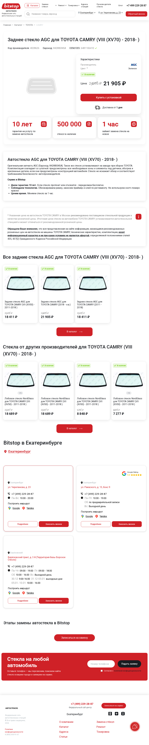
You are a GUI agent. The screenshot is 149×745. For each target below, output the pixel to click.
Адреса (63, 731)
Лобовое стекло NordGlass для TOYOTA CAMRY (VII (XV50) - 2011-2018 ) (19, 401)
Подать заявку (129, 663)
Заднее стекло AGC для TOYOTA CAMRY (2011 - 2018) (89, 304)
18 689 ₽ (11, 414)
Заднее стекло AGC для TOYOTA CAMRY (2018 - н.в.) (56, 303)
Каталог (34, 5)
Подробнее (22, 524)
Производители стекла (104, 5)
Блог (121, 5)
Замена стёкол (45, 5)
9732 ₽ (80, 410)
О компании (66, 721)
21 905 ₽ (47, 317)
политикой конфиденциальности (127, 671)
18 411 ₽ (11, 317)
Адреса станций (84, 5)
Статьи (63, 736)
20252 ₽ (9, 313)
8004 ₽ (116, 410)
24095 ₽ (45, 313)
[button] (19, 451)
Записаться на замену (74, 637)
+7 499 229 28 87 (136, 5)
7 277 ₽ (118, 414)
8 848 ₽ (82, 414)
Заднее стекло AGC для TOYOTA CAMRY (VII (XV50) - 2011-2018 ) (20, 304)
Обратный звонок (136, 14)
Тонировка (73, 5)
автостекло (11, 708)
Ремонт (61, 5)
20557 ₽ (9, 410)
